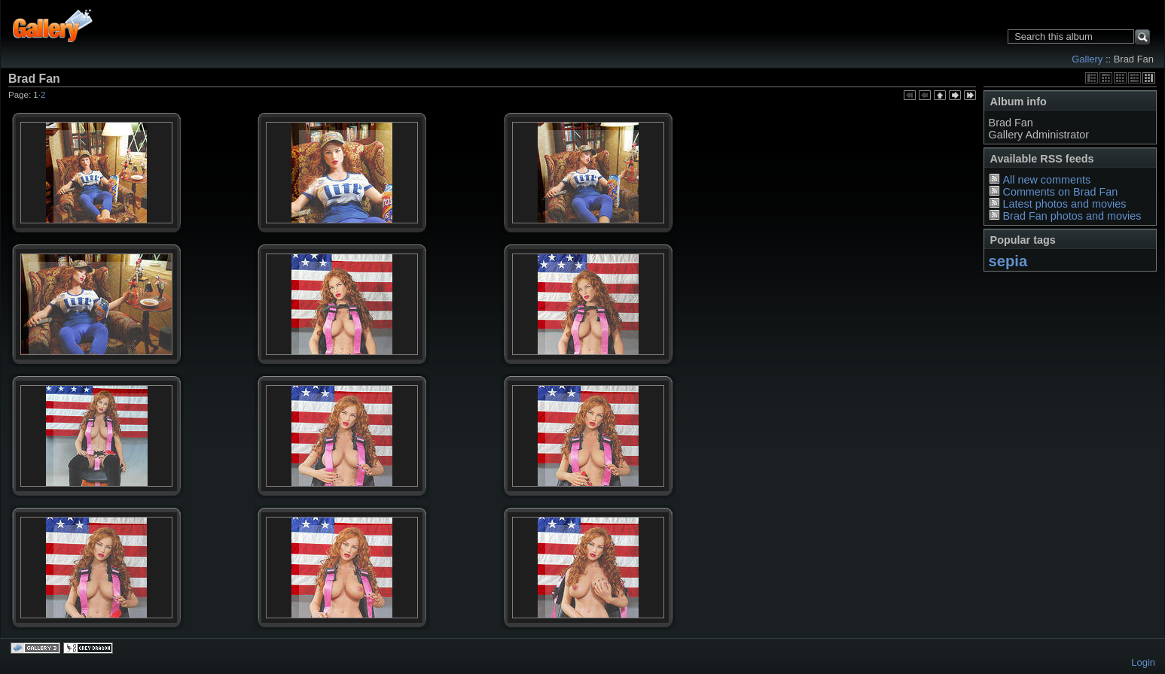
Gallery (1087, 59)
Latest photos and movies (1064, 204)
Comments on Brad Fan (1060, 192)
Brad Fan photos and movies (1071, 216)
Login (1143, 662)
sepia (1008, 261)
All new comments (1046, 180)
